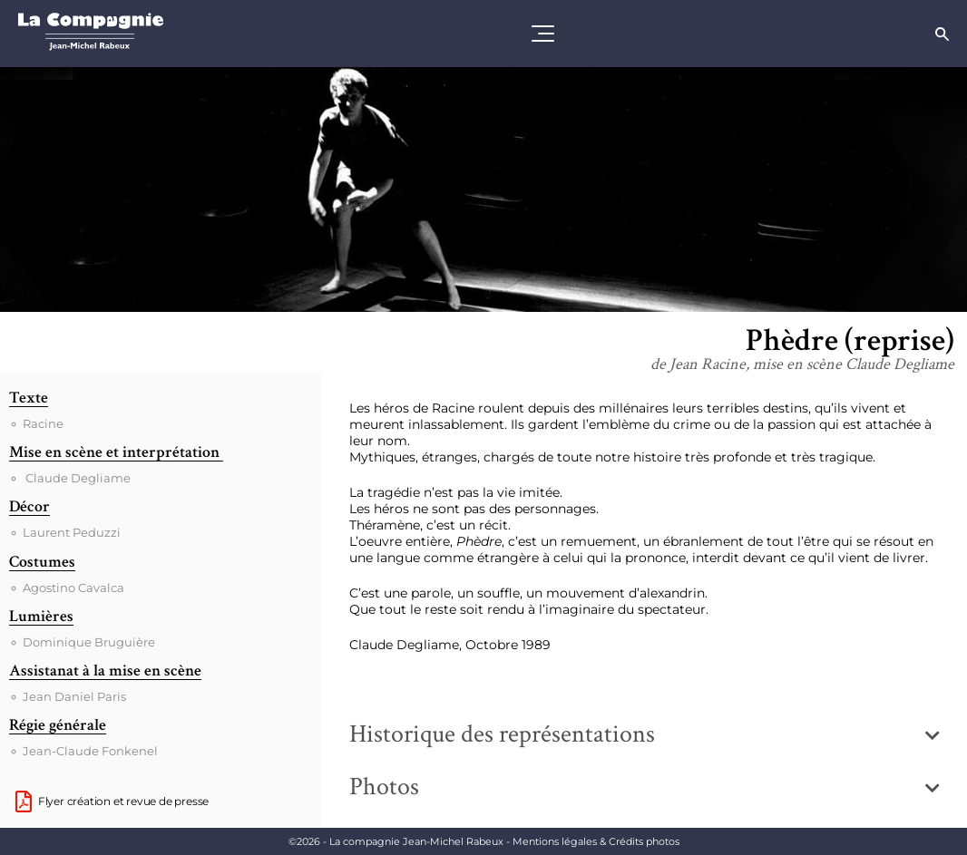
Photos (384, 786)
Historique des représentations (502, 734)
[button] (644, 734)
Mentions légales (596, 841)
